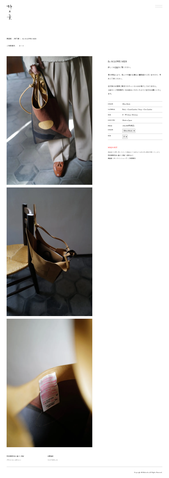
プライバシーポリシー (14, 460)
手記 (116, 67)
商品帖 (9, 39)
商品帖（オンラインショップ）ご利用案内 (121, 158)
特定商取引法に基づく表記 (15, 456)
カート (21, 46)
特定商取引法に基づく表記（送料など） (121, 155)
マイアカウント (53, 460)
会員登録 (50, 456)
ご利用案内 (11, 46)
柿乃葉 (16, 39)
